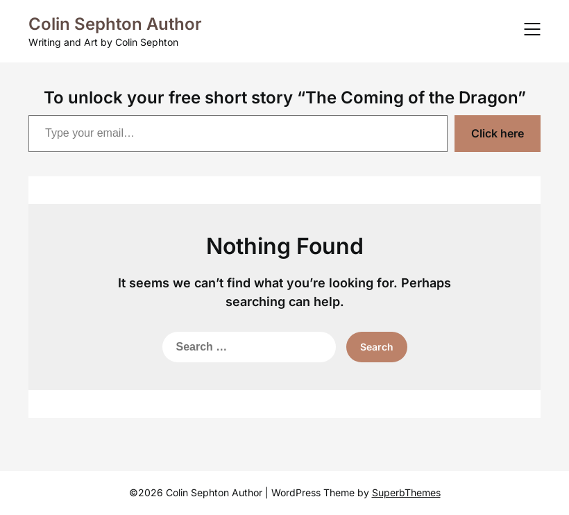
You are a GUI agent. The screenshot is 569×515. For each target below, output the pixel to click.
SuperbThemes (406, 492)
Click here (497, 133)
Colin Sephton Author (115, 24)
